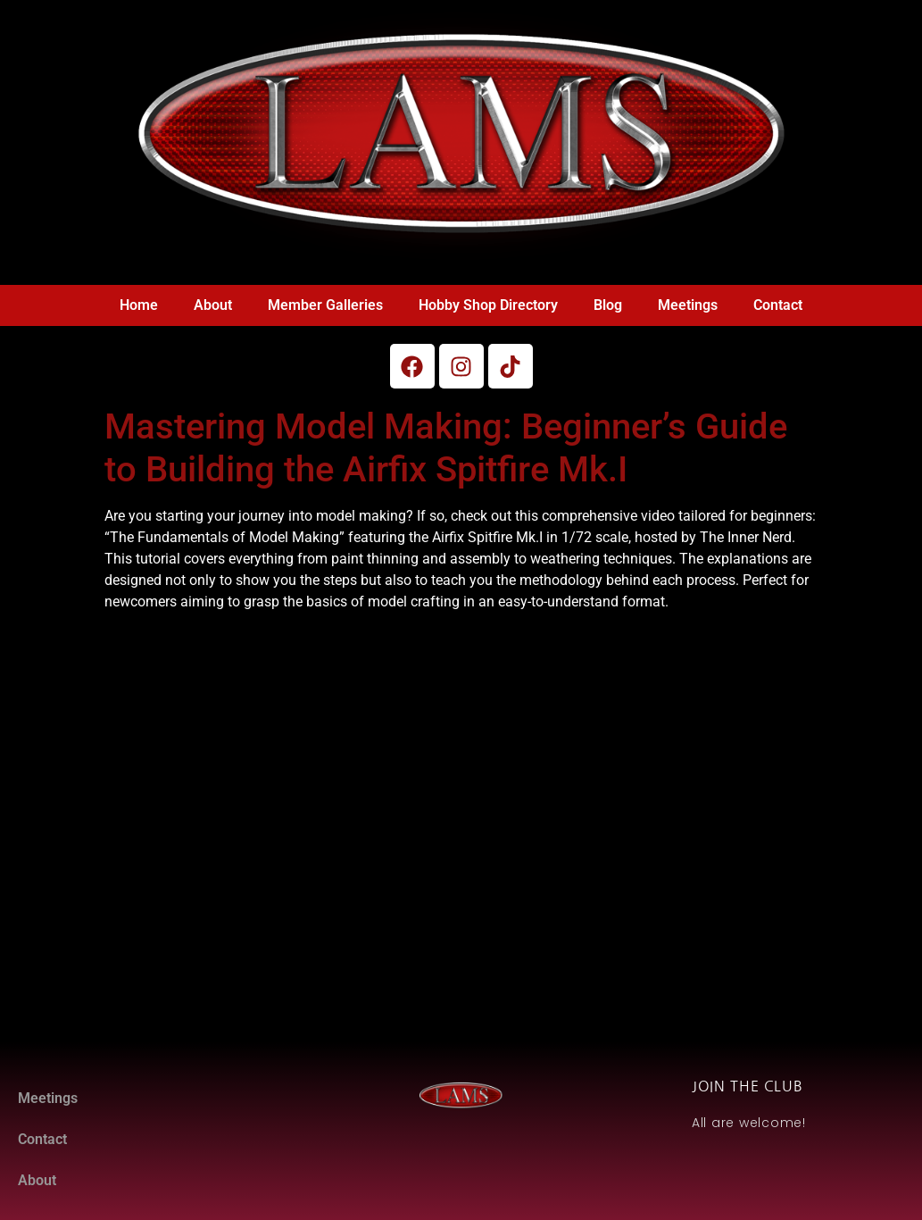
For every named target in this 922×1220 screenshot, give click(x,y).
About (213, 305)
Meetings (688, 305)
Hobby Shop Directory (488, 305)
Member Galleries (325, 305)
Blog (608, 305)
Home (139, 305)
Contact (777, 305)
